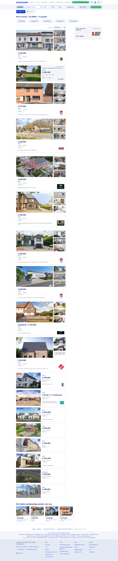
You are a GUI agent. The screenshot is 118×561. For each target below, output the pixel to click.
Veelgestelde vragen (79, 544)
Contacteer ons (78, 552)
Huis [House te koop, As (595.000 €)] (19, 182)
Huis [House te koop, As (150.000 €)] (19, 327)
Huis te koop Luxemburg (76, 537)
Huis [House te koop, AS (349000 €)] (43, 376)
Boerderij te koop (65, 534)
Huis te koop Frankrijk (41, 537)
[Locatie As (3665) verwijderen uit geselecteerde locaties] (20, 7)
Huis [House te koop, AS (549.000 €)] (19, 144)
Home (34, 529)
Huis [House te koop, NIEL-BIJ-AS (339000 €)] (18, 517)
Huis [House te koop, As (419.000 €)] (19, 217)
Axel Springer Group (50, 552)
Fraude (76, 547)
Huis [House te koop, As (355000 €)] (43, 410)
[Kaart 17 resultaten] (30, 12)
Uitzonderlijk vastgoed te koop (52, 534)
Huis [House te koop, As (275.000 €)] (19, 108)
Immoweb (47, 544)
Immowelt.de (48, 556)
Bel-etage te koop (38, 534)
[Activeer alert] (96, 7)
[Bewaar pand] (63, 33)
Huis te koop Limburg (64, 532)
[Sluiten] (105, 12)
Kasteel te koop (94, 534)
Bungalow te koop (75, 534)
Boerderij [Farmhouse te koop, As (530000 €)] (45, 472)
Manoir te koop (72, 536)
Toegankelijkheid (78, 549)
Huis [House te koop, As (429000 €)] (43, 426)
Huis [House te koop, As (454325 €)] (43, 457)
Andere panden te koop (61, 536)
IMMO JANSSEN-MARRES (81, 30)
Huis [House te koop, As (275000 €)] (61, 517)
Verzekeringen (63, 551)
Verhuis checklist (64, 553)
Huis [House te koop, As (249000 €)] (43, 441)
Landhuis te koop (31, 536)
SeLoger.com (48, 554)
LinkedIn (91, 552)
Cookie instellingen (33, 546)
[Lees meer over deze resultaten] (65, 28)
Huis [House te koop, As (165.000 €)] (19, 55)
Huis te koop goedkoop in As (84, 536)
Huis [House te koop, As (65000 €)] (43, 393)
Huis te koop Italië (64, 537)
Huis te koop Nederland (89, 537)
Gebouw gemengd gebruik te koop (45, 536)
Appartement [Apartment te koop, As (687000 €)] (34, 517)
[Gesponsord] (60, 67)
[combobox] (33, 7)
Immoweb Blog (93, 544)
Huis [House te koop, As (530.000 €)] (19, 291)
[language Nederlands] (99, 2)
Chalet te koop (85, 534)
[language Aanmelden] (95, 2)
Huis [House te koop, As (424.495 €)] (19, 362)
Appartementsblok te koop (26, 534)
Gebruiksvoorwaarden (21, 546)
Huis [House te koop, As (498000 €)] (43, 488)
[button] (31, 2)
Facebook (91, 547)
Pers (46, 547)
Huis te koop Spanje (53, 537)
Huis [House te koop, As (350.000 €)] (19, 256)
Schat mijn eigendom (65, 544)
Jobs (46, 549)
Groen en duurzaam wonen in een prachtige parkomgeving (53, 69)
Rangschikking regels (31, 549)
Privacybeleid (20, 549)
